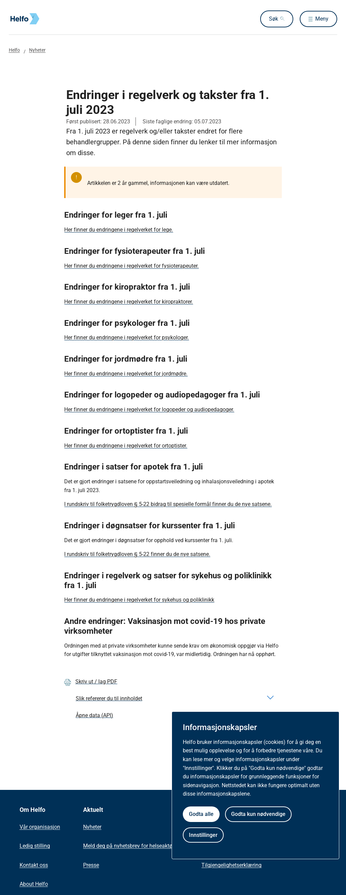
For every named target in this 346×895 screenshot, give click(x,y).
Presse (91, 865)
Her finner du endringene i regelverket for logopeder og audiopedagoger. (149, 409)
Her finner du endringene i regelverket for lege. (118, 229)
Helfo (14, 50)
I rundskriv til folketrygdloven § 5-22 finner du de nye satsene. (137, 554)
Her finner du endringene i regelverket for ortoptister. (125, 445)
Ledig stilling (35, 846)
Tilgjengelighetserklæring (231, 865)
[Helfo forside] (57, 19)
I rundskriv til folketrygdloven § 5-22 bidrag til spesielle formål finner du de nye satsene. (168, 504)
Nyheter (37, 50)
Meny (321, 19)
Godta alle (201, 814)
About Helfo (34, 884)
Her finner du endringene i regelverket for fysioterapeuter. (131, 266)
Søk (271, 19)
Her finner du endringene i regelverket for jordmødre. (126, 373)
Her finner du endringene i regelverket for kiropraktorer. (128, 301)
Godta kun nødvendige (258, 814)
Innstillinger (203, 835)
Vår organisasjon (40, 827)
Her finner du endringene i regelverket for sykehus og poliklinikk (139, 600)
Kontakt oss (34, 865)
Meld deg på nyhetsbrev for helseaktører (130, 846)
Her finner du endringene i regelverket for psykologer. (126, 337)
